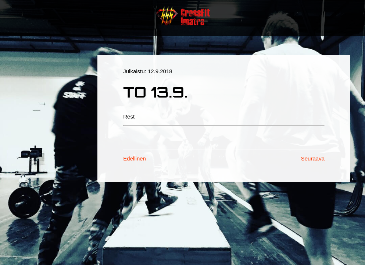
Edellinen (134, 158)
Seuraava (313, 158)
